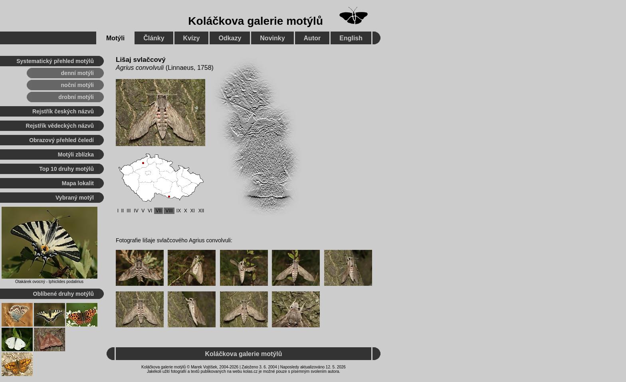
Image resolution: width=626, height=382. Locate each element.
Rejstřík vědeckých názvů (60, 126)
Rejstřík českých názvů (63, 111)
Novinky (272, 38)
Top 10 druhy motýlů (66, 169)
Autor (312, 38)
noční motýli (77, 85)
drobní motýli (76, 97)
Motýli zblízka (76, 154)
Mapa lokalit (78, 183)
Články (153, 38)
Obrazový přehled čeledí (61, 140)
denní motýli (77, 73)
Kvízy (191, 38)
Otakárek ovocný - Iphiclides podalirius (49, 281)
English (351, 38)
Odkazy (229, 38)
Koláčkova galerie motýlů (255, 21)
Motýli (115, 38)
